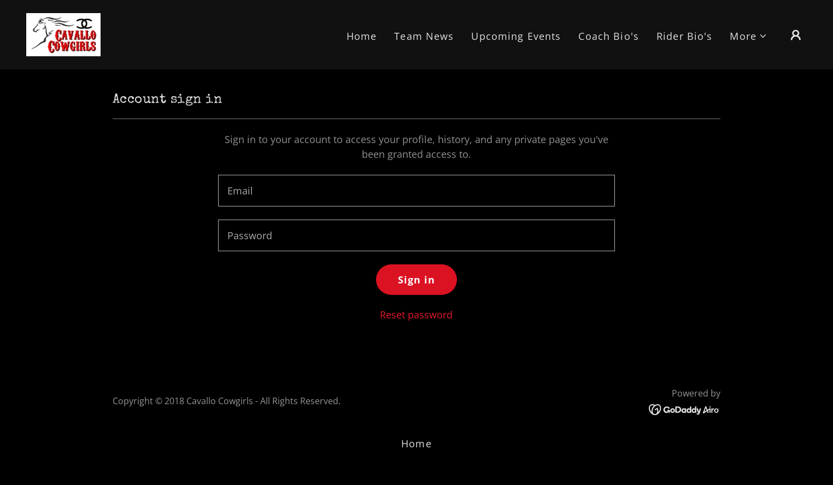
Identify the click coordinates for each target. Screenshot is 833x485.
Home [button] (416, 443)
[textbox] (416, 190)
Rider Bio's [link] (684, 36)
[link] (63, 33)
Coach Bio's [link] (608, 36)
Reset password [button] (416, 314)
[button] (748, 36)
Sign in (417, 279)
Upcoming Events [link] (516, 36)
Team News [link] (424, 36)
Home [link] (362, 36)
